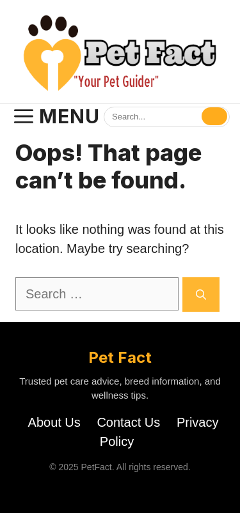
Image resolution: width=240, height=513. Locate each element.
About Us (54, 422)
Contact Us (128, 422)
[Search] (214, 116)
